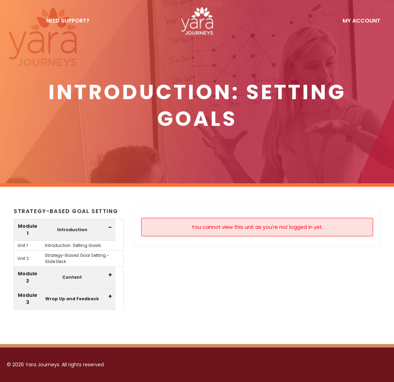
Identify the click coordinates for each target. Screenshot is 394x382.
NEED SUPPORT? (67, 21)
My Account (361, 21)
